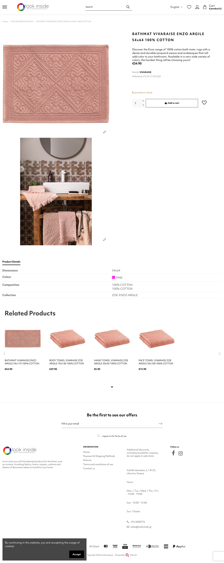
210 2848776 (138, 521)
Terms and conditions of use (98, 464)
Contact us (89, 468)
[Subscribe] (160, 424)
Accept (76, 554)
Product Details (11, 261)
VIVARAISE (145, 72)
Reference (137, 76)
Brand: (135, 72)
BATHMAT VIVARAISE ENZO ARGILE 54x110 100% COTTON (22, 362)
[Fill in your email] (110, 424)
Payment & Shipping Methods (99, 456)
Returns (87, 460)
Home (86, 452)
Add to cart (172, 103)
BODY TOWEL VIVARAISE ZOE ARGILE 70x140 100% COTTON (66, 362)
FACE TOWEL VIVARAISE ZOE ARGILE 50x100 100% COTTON (156, 362)
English (176, 7)
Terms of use (120, 436)
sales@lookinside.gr (141, 526)
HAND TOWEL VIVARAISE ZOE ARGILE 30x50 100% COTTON (111, 362)
